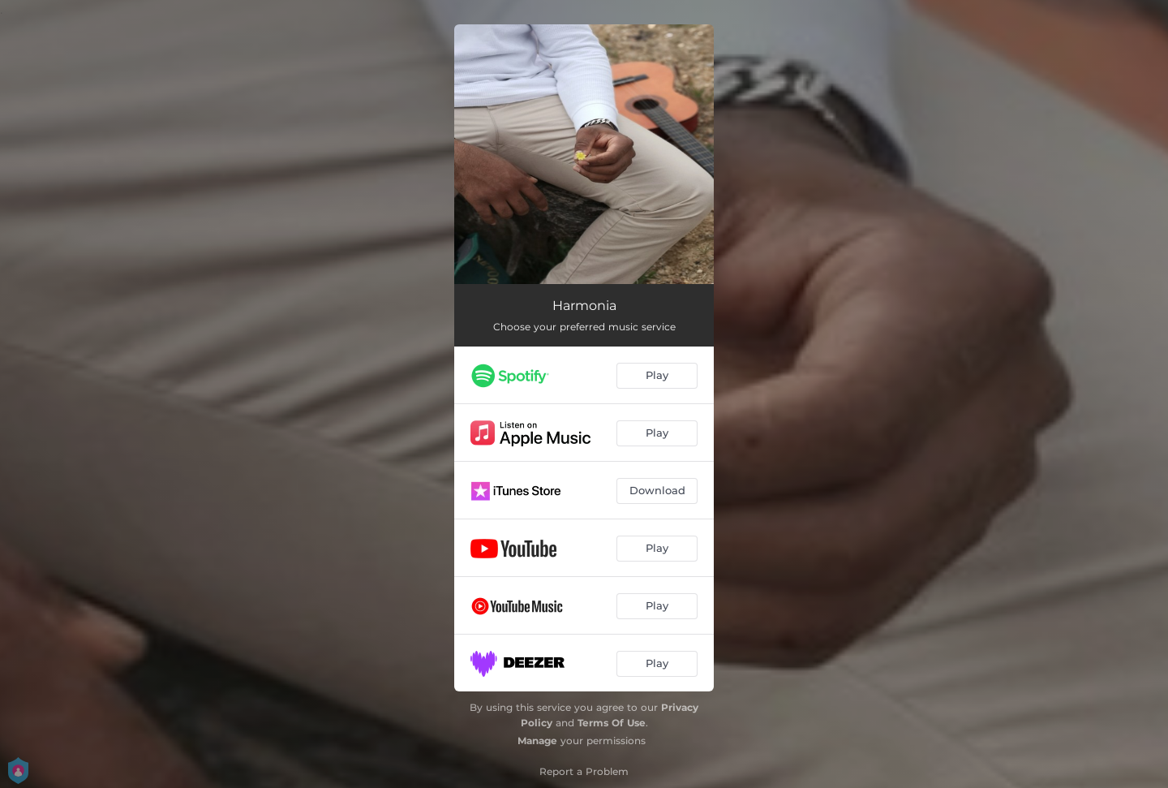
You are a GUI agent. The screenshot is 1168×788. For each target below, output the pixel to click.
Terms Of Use (612, 723)
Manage (537, 740)
